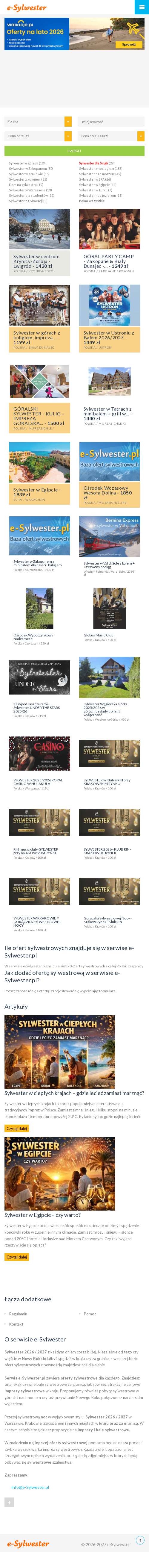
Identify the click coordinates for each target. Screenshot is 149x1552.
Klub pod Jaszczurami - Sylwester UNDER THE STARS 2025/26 (39, 709)
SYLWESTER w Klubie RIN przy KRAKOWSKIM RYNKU (110, 784)
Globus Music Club (110, 637)
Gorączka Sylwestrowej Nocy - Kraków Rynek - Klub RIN (110, 922)
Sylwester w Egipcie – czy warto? (42, 1214)
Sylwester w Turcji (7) (95, 190)
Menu (142, 7)
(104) (28, 163)
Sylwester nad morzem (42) (100, 174)
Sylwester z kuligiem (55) (28, 179)
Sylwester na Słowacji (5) (28, 201)
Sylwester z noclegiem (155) (100, 168)
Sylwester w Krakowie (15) (29, 174)
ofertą (44, 991)
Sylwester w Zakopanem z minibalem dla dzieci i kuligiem (39, 565)
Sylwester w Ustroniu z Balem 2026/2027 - (110, 339)
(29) (97, 163)
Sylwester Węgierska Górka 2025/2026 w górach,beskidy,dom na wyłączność (110, 711)
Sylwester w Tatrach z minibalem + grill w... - (110, 415)
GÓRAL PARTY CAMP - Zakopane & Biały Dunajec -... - (110, 263)
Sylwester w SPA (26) (95, 179)
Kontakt (16, 1324)
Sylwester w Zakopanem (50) (31, 168)
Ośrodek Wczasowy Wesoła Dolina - (110, 494)
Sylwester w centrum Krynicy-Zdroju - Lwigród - (39, 263)
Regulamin (18, 1314)
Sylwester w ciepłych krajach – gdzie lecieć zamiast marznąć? (74, 1093)
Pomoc (90, 1314)
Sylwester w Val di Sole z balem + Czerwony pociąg (110, 568)
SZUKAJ (74, 151)
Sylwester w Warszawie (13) (30, 190)
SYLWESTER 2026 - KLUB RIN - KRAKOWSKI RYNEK (110, 853)
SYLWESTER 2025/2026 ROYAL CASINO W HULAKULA (39, 784)
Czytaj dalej (17, 1128)
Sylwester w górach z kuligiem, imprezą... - (39, 339)
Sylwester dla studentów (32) (31, 195)
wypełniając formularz (97, 991)
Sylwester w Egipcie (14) (97, 185)
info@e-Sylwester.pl (30, 1487)
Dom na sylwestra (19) (26, 185)
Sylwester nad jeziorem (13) (100, 195)
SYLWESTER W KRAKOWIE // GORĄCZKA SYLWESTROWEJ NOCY (39, 923)
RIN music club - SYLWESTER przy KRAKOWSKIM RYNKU (39, 853)
